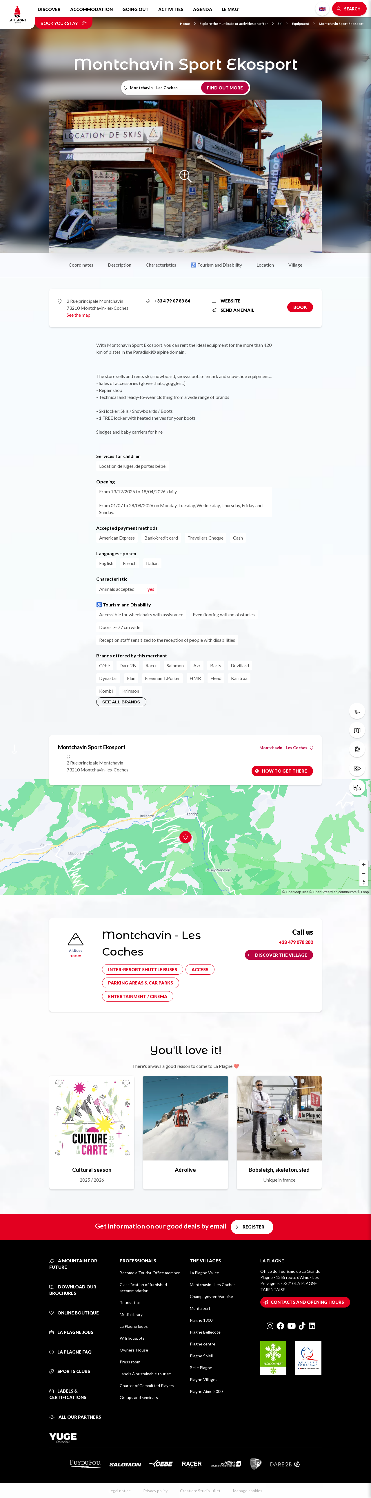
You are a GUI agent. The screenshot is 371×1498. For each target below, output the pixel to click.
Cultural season (91, 1169)
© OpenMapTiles (295, 892)
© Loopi (363, 892)
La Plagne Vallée (204, 1272)
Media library (131, 1314)
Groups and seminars (139, 1397)
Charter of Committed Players (147, 1385)
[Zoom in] (363, 864)
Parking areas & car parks (140, 982)
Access (200, 969)
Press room (130, 1361)
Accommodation (91, 9)
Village (295, 264)
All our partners (75, 1417)
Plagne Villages (203, 1379)
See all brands (121, 701)
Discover (49, 9)
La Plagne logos (134, 1326)
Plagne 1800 (201, 1320)
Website (226, 300)
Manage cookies (247, 1490)
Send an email (233, 310)
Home (188, 23)
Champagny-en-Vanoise (211, 1296)
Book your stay (64, 23)
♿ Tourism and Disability (216, 264)
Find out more (225, 87)
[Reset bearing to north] (363, 882)
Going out (135, 9)
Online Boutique (74, 1312)
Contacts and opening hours (307, 1302)
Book (300, 307)
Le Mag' (230, 9)
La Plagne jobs (71, 1332)
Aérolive (185, 1169)
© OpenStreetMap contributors (333, 892)
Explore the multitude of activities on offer (236, 23)
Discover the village (281, 955)
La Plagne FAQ (70, 1351)
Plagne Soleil (201, 1355)
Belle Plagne (201, 1367)
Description (119, 264)
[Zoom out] (363, 873)
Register (253, 1226)
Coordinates (81, 264)
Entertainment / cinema (137, 996)
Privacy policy (155, 1490)
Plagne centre (202, 1343)
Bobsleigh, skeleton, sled (279, 1169)
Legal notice (120, 1490)
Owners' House (134, 1349)
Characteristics (161, 264)
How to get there (284, 770)
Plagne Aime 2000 (206, 1391)
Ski (282, 23)
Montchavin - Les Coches (286, 747)
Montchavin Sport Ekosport (341, 23)
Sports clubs (69, 1371)
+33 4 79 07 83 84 (168, 300)
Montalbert (200, 1308)
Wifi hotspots (132, 1338)
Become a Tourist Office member (150, 1272)
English (322, 9)
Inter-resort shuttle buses (142, 969)
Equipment (303, 23)
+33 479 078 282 (296, 942)
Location (265, 264)
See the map (78, 315)
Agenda (202, 9)
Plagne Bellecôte (205, 1332)
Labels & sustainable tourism (146, 1373)
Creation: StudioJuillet (200, 1490)
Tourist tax (130, 1302)
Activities (170, 9)
